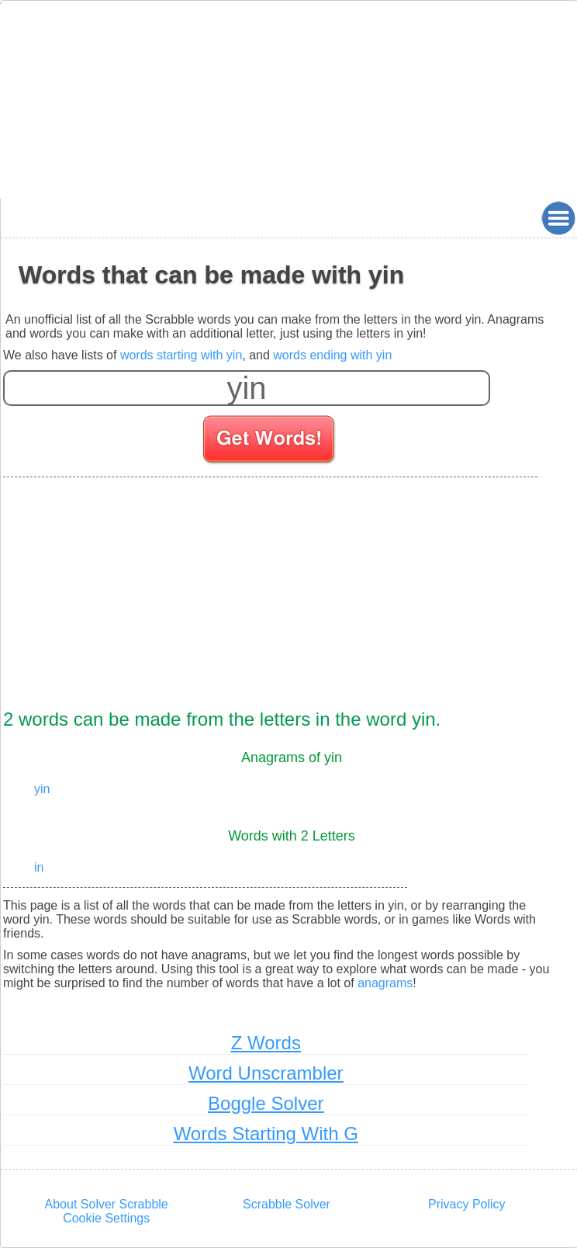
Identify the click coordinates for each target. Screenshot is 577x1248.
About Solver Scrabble (106, 1204)
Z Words (266, 1042)
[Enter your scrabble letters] (246, 388)
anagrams (385, 983)
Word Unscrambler (266, 1073)
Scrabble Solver (286, 1204)
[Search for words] (270, 442)
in (38, 867)
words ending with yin (332, 355)
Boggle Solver (265, 1103)
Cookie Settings (106, 1218)
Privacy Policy (467, 1204)
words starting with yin (181, 355)
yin (42, 789)
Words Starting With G (266, 1133)
